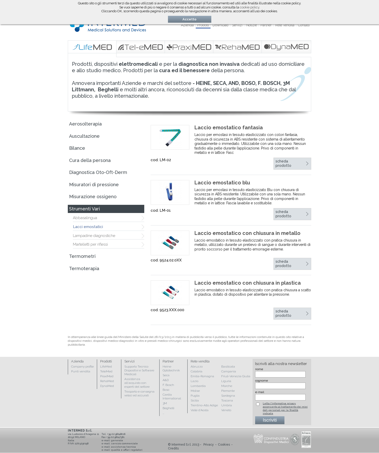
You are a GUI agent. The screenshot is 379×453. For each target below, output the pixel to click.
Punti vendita (80, 371)
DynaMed (107, 386)
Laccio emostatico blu (222, 183)
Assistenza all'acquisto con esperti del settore (137, 382)
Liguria (226, 381)
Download (220, 25)
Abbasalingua (85, 218)
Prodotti (203, 25)
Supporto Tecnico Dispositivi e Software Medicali (139, 370)
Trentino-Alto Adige (204, 405)
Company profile (82, 366)
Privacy (208, 444)
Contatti (304, 25)
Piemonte (228, 391)
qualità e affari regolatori (126, 449)
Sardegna (228, 395)
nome (259, 369)
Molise (195, 391)
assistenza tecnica (123, 446)
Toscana (227, 400)
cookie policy (249, 7)
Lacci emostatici (88, 226)
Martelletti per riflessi (90, 244)
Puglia (195, 395)
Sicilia (195, 400)
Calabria (196, 371)
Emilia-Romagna (202, 376)
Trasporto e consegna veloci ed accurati (139, 393)
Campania (228, 371)
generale (117, 440)
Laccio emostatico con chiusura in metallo (247, 233)
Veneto (226, 410)
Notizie (251, 25)
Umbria (226, 405)
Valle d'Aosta (199, 410)
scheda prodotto (283, 163)
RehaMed (107, 381)
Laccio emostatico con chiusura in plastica (247, 283)
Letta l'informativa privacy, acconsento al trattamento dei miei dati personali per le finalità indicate (285, 408)
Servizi (237, 25)
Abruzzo (197, 366)
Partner (266, 25)
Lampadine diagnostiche (94, 235)
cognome (261, 380)
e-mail (259, 392)
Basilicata (228, 366)
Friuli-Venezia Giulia (235, 376)
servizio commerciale (124, 443)
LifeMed (106, 366)
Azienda (187, 25)
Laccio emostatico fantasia (228, 127)
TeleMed (106, 371)
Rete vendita (284, 25)
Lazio (194, 381)
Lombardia (198, 386)
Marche (226, 386)
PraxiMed (106, 376)
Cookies (224, 444)
